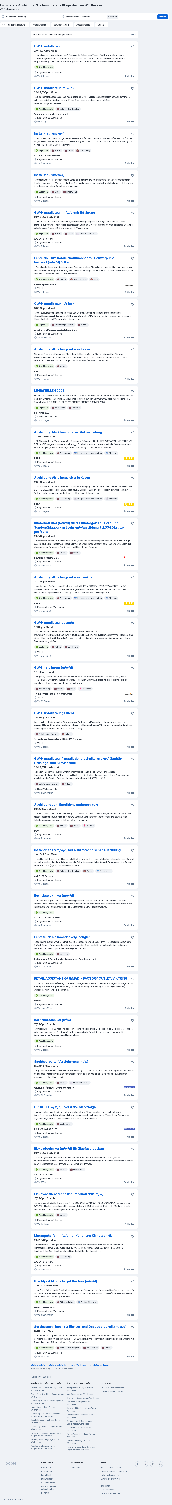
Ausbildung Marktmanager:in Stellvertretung (68, 432)
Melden (129, 76)
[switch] (133, 34)
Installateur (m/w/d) (49, 133)
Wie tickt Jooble (48, 1482)
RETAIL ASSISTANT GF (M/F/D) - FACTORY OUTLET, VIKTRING (80, 978)
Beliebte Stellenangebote (113, 1388)
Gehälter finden (107, 1489)
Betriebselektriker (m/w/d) (54, 895)
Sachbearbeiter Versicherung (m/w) (61, 1062)
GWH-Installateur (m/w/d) (54, 88)
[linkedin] (160, 1464)
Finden (162, 16)
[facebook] (137, 1464)
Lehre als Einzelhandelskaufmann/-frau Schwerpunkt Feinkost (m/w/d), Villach (74, 260)
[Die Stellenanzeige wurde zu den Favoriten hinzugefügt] (132, 47)
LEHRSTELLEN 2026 (49, 391)
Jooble (20, 1499)
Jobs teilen (75, 1467)
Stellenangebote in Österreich (114, 1471)
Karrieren (45, 1493)
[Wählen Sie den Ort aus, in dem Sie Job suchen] (89, 16)
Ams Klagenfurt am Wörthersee (80, 1394)
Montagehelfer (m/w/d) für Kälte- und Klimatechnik (73, 1236)
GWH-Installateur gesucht (54, 623)
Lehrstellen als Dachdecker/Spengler (62, 937)
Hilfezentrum (46, 1471)
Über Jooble (46, 1467)
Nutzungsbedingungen (110, 1475)
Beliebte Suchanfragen (43, 1377)
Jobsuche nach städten (112, 1391)
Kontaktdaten (47, 1475)
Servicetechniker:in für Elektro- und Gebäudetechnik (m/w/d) (80, 1327)
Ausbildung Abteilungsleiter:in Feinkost (64, 577)
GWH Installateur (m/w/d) (53, 668)
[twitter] (152, 1464)
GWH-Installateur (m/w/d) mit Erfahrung (64, 212)
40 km (112, 16)
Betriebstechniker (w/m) (52, 1020)
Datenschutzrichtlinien (111, 1479)
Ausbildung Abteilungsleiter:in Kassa (62, 349)
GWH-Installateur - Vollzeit (54, 304)
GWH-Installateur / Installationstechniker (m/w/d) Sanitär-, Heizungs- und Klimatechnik (78, 761)
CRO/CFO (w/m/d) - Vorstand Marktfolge (65, 1107)
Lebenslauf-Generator (110, 1493)
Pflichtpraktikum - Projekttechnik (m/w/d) (65, 1281)
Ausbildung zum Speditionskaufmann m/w (66, 805)
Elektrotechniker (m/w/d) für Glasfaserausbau (69, 1148)
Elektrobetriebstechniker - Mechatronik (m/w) (68, 1194)
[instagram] (145, 1464)
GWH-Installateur (47, 46)
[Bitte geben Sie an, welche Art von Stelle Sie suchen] (29, 16)
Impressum (105, 1486)
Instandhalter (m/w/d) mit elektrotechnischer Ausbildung (77, 850)
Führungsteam (47, 1479)
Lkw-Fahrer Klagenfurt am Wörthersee (83, 1398)
